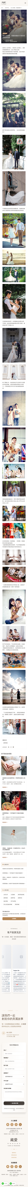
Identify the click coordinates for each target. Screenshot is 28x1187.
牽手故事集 (13, 901)
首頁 (2, 7)
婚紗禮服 (6, 901)
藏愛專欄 (7, 7)
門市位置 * (6, 1080)
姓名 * (5, 1050)
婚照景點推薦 (21, 894)
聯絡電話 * (6, 1058)
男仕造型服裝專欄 (8, 904)
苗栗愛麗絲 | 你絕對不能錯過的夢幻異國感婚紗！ (14, 883)
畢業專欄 (17, 904)
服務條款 (14, 1152)
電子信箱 (6, 1065)
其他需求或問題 (7, 1088)
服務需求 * (6, 1073)
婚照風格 (5, 743)
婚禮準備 (13, 898)
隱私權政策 (14, 1155)
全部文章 (6, 894)
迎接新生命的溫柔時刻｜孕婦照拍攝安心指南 (12, 868)
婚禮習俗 (20, 898)
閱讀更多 (5, 787)
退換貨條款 (14, 1157)
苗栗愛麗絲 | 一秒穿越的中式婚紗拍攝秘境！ (12, 873)
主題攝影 (13, 894)
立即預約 (14, 918)
